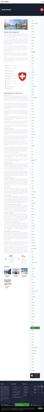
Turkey (32, 339)
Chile (32, 66)
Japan (32, 166)
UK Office (25, 394)
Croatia (32, 77)
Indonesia (32, 145)
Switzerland (33, 327)
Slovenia (32, 310)
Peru (32, 265)
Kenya (32, 174)
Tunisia (32, 336)
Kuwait (32, 177)
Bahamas (32, 40)
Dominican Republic (34, 97)
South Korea (33, 316)
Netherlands (33, 242)
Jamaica (32, 163)
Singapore (33, 305)
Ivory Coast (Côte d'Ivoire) (34, 160)
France (32, 114)
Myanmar (32, 234)
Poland (32, 271)
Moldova (32, 220)
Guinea (32, 128)
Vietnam (32, 364)
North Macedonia (34, 248)
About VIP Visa (15, 386)
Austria (32, 34)
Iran (32, 148)
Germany (32, 120)
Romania (32, 282)
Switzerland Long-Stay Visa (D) (24, 276)
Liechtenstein (33, 191)
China (32, 69)
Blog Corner (14, 395)
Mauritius (32, 214)
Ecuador (32, 100)
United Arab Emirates (34, 347)
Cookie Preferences (9, 410)
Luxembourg (33, 197)
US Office (25, 395)
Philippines (33, 268)
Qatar (32, 279)
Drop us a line (35, 404)
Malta (32, 211)
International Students (16, 392)
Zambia (32, 367)
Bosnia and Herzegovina (33, 52)
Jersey (32, 169)
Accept (40, 408)
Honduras (32, 131)
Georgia (32, 117)
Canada (32, 63)
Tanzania (32, 330)
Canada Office (26, 386)
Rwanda (32, 288)
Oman (32, 254)
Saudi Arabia (33, 296)
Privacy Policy (17, 410)
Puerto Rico (33, 276)
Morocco (32, 231)
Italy (32, 157)
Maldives (32, 208)
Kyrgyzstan (33, 180)
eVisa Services (15, 389)
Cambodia (33, 60)
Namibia (32, 237)
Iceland (32, 140)
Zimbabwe (33, 370)
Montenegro (33, 225)
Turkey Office (26, 392)
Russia (32, 285)
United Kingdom (33, 350)
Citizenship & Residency (16, 394)
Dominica (32, 94)
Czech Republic (33, 86)
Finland (32, 111)
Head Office (6, 404)
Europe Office (26, 389)
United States (33, 353)
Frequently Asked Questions (17, 397)
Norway (32, 251)
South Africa (33, 313)
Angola (32, 20)
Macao (32, 200)
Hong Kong (33, 134)
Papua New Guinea (34, 262)
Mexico (32, 217)
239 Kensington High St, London (8, 405)
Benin (32, 48)
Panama (32, 259)
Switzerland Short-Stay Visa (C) (16, 276)
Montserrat (33, 228)
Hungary (32, 137)
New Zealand (33, 245)
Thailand (32, 333)
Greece (32, 123)
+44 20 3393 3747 (21, 405)
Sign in (34, 405)
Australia (32, 31)
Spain (32, 319)
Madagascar (33, 203)
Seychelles (33, 302)
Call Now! (20, 404)
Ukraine (32, 344)
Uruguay (32, 356)
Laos (32, 183)
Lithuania (32, 194)
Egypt (32, 103)
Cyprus (32, 83)
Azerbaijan (33, 37)
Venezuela (33, 361)
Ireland (32, 154)
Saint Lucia (33, 293)
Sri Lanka (32, 322)
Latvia (32, 186)
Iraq (32, 151)
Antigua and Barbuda (34, 23)
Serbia (32, 299)
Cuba (32, 80)
